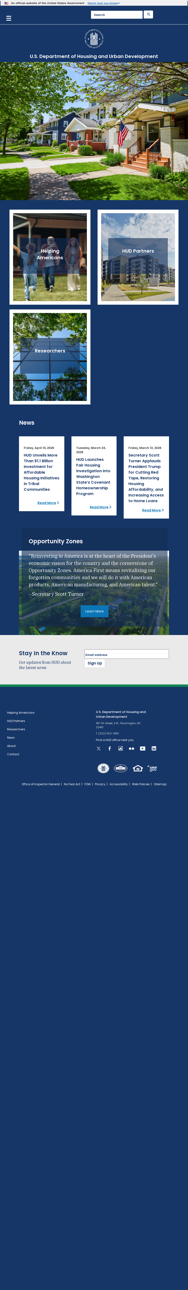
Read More (47, 503)
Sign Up (95, 663)
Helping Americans (21, 713)
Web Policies (141, 784)
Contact (13, 754)
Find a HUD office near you (115, 740)
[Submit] (148, 14)
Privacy (100, 784)
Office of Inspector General (41, 784)
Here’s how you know (102, 3)
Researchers (16, 729)
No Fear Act (72, 784)
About (11, 746)
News (11, 738)
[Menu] (9, 18)
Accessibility (119, 784)
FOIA (88, 784)
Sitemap (160, 784)
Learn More (94, 611)
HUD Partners (16, 721)
